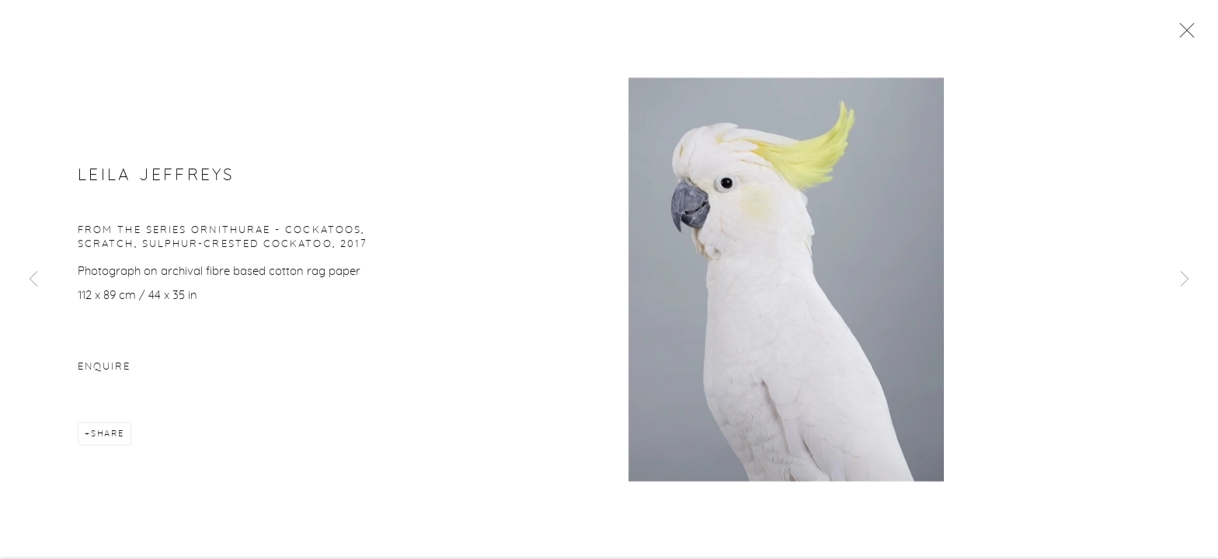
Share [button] (107, 435)
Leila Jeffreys (156, 176)
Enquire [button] (104, 368)
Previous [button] (33, 279)
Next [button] (1184, 279)
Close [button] (1183, 35)
